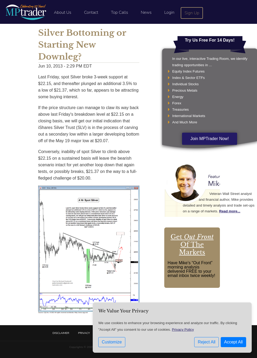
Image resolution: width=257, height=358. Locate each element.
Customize (112, 342)
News (146, 12)
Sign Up (192, 13)
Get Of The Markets (192, 244)
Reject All (206, 342)
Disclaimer (60, 333)
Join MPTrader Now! (209, 138)
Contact (91, 12)
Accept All (233, 342)
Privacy (84, 333)
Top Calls (119, 12)
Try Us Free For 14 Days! (210, 40)
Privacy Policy (183, 330)
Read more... (229, 211)
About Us (62, 12)
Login (169, 12)
